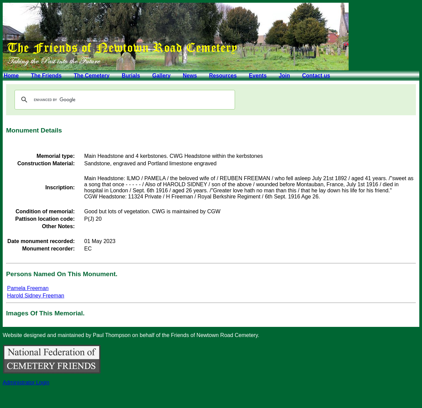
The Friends (46, 75)
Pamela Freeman (28, 288)
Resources (223, 75)
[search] (124, 100)
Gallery (161, 75)
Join (284, 75)
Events (257, 75)
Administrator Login (26, 382)
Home (11, 75)
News (190, 75)
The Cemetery (92, 75)
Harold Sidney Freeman (35, 295)
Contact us (316, 75)
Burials (131, 75)
